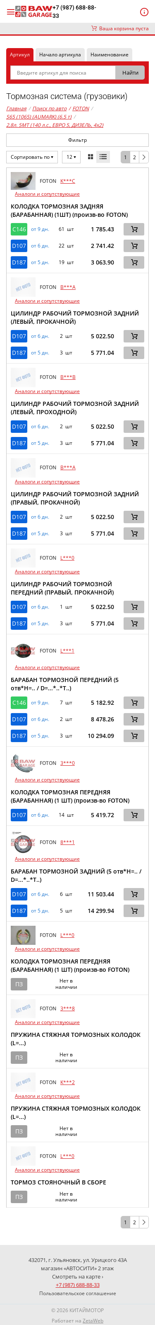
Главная (16, 108)
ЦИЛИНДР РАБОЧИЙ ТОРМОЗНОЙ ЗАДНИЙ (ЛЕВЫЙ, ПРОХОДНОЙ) (75, 408)
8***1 (67, 842)
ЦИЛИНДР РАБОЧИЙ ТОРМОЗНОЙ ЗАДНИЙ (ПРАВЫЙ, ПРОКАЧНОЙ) (75, 498)
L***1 (67, 650)
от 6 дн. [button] (40, 245)
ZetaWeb (93, 1320)
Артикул (20, 54)
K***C (67, 180)
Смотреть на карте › (77, 1276)
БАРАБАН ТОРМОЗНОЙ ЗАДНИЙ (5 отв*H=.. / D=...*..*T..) (76, 875)
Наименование (110, 54)
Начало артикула (60, 54)
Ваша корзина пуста (120, 28)
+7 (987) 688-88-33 (74, 11)
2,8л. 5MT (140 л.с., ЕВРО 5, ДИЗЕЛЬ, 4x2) (54, 125)
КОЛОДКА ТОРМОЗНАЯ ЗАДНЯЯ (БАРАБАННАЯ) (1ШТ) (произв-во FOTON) (69, 210)
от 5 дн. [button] (40, 262)
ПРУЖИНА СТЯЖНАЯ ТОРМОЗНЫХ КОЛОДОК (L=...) (76, 1039)
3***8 (67, 1008)
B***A (68, 287)
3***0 (67, 763)
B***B (68, 377)
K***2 (67, 1082)
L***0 (67, 557)
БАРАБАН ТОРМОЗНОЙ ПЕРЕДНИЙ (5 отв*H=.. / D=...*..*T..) (65, 684)
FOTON (79, 108)
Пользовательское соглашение (77, 1293)
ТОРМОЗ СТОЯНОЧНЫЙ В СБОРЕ (58, 1182)
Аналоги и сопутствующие (47, 193)
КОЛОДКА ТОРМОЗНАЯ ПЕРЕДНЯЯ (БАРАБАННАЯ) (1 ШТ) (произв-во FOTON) (70, 796)
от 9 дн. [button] (40, 229)
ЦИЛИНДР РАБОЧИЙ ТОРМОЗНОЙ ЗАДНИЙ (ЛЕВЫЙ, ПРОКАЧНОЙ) (75, 317)
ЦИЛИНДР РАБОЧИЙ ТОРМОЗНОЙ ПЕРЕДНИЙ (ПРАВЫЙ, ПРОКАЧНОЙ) (62, 588)
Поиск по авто (49, 108)
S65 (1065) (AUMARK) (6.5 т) (39, 116)
